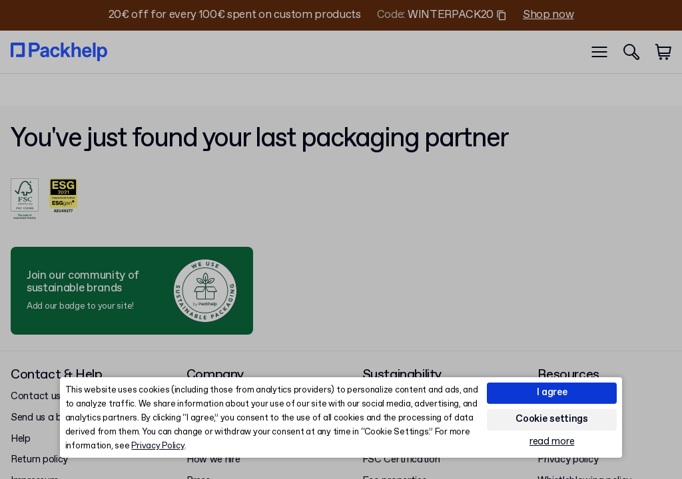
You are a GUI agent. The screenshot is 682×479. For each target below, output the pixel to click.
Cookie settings (551, 419)
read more (551, 442)
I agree (552, 392)
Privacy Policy (157, 446)
